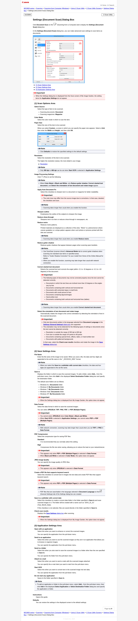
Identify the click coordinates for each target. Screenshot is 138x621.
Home (104, 5)
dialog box (57, 324)
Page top (109, 608)
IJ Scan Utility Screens (94, 8)
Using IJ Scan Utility (77, 8)
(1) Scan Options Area (43, 85)
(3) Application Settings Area (45, 89)
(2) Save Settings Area (43, 87)
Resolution (44, 164)
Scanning (39, 8)
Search (111, 5)
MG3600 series (29, 8)
